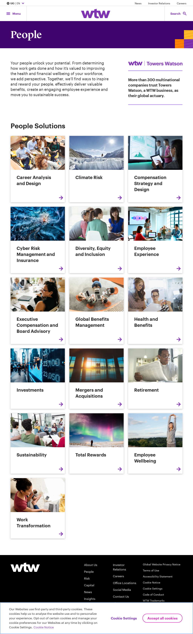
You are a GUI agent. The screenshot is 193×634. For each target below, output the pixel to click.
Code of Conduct (153, 594)
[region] (96, 618)
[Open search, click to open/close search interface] (177, 13)
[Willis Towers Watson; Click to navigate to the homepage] (96, 13)
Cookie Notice (151, 582)
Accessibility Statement (157, 576)
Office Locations (124, 583)
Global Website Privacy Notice (161, 564)
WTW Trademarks (154, 600)
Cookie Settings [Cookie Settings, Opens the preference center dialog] (124, 618)
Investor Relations (159, 3)
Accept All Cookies (162, 618)
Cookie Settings (152, 588)
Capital (89, 585)
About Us (90, 565)
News (138, 3)
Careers (181, 3)
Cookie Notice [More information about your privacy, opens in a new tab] (44, 627)
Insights (89, 598)
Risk (87, 578)
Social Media (122, 589)
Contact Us (121, 596)
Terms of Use (151, 570)
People (89, 571)
